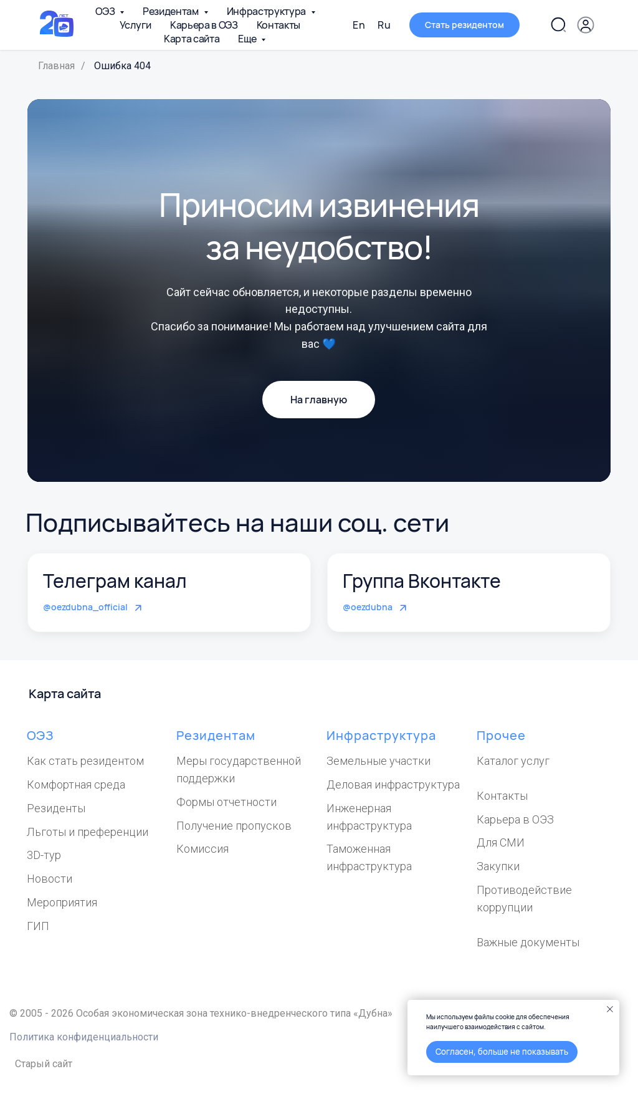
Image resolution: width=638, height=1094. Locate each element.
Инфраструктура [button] (267, 11)
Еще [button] (248, 39)
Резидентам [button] (171, 11)
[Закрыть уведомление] (610, 1009)
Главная (56, 66)
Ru (384, 25)
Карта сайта (191, 39)
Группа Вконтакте (422, 580)
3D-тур (44, 854)
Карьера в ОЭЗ (204, 25)
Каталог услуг (513, 760)
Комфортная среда (76, 784)
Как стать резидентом (85, 760)
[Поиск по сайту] (558, 25)
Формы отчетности (226, 802)
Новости (49, 878)
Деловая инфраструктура (393, 784)
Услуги (135, 25)
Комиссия (202, 848)
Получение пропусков (234, 825)
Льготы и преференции (87, 831)
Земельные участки (378, 760)
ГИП (38, 926)
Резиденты (56, 808)
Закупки (498, 866)
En (359, 25)
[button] (585, 25)
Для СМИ (501, 842)
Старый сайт (43, 1064)
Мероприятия (62, 902)
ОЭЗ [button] (106, 11)
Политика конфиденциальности (83, 1037)
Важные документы (528, 942)
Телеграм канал (115, 580)
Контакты (278, 25)
